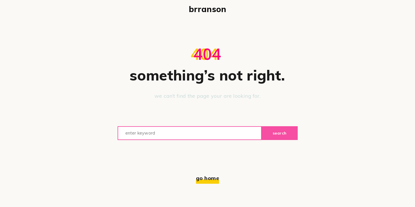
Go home (207, 178)
